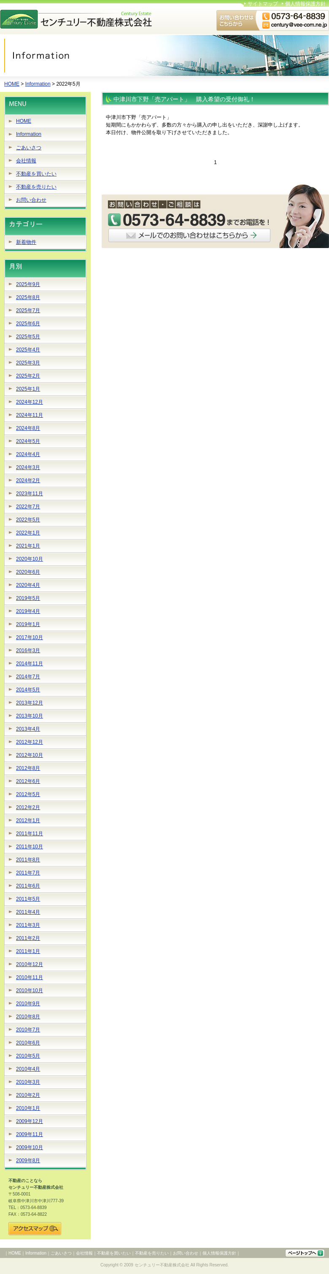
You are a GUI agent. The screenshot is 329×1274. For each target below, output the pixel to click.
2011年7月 (28, 873)
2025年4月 (28, 350)
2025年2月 (28, 376)
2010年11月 (29, 977)
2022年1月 (28, 533)
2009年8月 (28, 1160)
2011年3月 (28, 925)
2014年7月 (28, 677)
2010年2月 (28, 1095)
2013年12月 (29, 703)
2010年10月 (29, 990)
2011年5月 (28, 899)
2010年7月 (28, 1030)
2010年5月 (28, 1056)
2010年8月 (28, 1017)
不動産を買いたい (36, 174)
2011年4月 (28, 912)
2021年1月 (28, 546)
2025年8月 (28, 297)
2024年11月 (29, 415)
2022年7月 (28, 507)
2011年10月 (29, 847)
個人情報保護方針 (305, 4)
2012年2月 (28, 807)
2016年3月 (28, 650)
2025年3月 (28, 363)
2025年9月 (28, 284)
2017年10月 (29, 637)
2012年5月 (28, 794)
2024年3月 (28, 467)
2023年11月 (29, 494)
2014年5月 (28, 690)
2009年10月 (29, 1147)
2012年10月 (29, 755)
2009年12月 (29, 1121)
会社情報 (26, 161)
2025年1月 (28, 389)
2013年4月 (28, 729)
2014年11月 (29, 664)
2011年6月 (28, 886)
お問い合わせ (31, 200)
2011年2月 (28, 938)
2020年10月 (29, 559)
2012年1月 (28, 820)
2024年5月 (28, 441)
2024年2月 (28, 480)
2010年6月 (28, 1043)
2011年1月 (28, 951)
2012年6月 (28, 781)
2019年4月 (28, 611)
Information (38, 84)
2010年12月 (29, 964)
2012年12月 (29, 742)
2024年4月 (28, 454)
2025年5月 (28, 337)
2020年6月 (28, 572)
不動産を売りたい (36, 187)
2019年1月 (28, 624)
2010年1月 (28, 1108)
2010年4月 (28, 1069)
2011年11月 (29, 834)
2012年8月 (28, 768)
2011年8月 (28, 860)
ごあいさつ (28, 148)
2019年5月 (28, 598)
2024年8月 (28, 428)
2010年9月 (28, 1004)
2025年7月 (28, 310)
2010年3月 (28, 1082)
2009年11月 (29, 1134)
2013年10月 (29, 716)
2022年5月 (28, 520)
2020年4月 (28, 585)
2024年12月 (29, 402)
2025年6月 (28, 324)
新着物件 (26, 242)
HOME (11, 84)
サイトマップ (263, 4)
